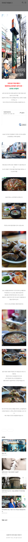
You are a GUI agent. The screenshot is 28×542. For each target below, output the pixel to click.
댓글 (4, 520)
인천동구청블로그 (7, 3)
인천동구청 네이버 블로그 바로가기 (14, 535)
